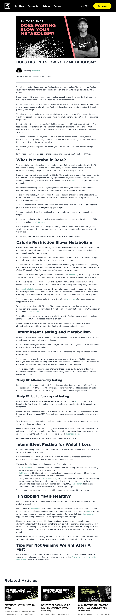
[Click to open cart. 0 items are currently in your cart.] (87, 6)
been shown (36, 508)
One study (73, 274)
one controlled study (27, 289)
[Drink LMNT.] (7, 6)
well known (72, 299)
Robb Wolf (36, 71)
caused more (77, 484)
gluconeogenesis (72, 434)
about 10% (76, 180)
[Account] (82, 6)
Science (46, 6)
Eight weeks (24, 473)
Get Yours (102, 6)
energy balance (38, 222)
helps (89, 511)
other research (87, 514)
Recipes (57, 6)
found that (79, 401)
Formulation (33, 6)
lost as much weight (50, 478)
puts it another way (35, 311)
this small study (25, 385)
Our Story (19, 6)
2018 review (25, 467)
